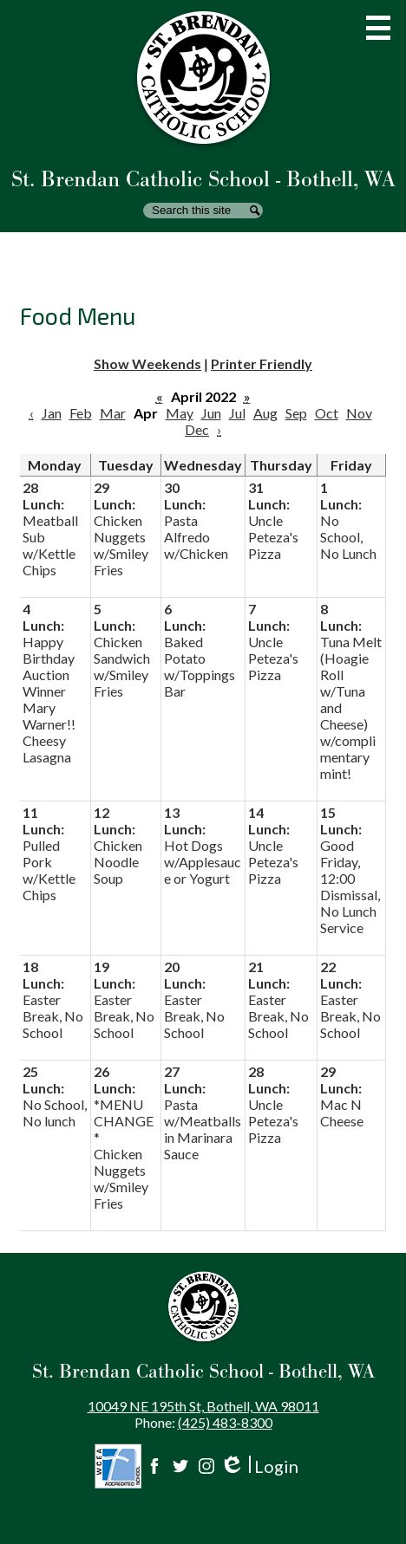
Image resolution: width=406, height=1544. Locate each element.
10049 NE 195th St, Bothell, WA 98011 (203, 1406)
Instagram (206, 1466)
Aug (265, 413)
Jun (211, 413)
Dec (197, 429)
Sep (296, 413)
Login (258, 1466)
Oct (326, 413)
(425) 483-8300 (225, 1422)
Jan (52, 413)
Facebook (154, 1466)
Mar (113, 413)
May (179, 413)
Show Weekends (147, 363)
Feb (80, 413)
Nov (359, 413)
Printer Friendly (261, 363)
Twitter (180, 1466)
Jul (237, 413)
